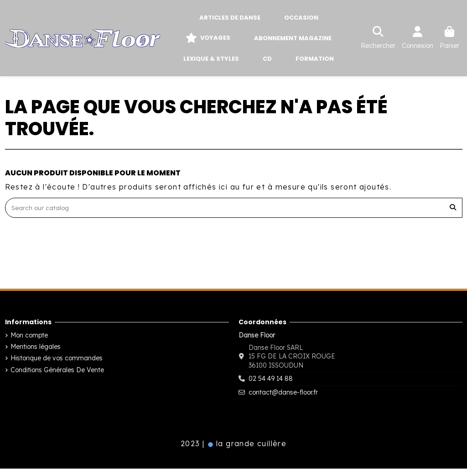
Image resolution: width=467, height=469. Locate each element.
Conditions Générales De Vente (57, 370)
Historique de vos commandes (56, 359)
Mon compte (29, 336)
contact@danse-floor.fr (283, 393)
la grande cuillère (247, 444)
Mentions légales (35, 347)
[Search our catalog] (452, 208)
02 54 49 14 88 (271, 379)
